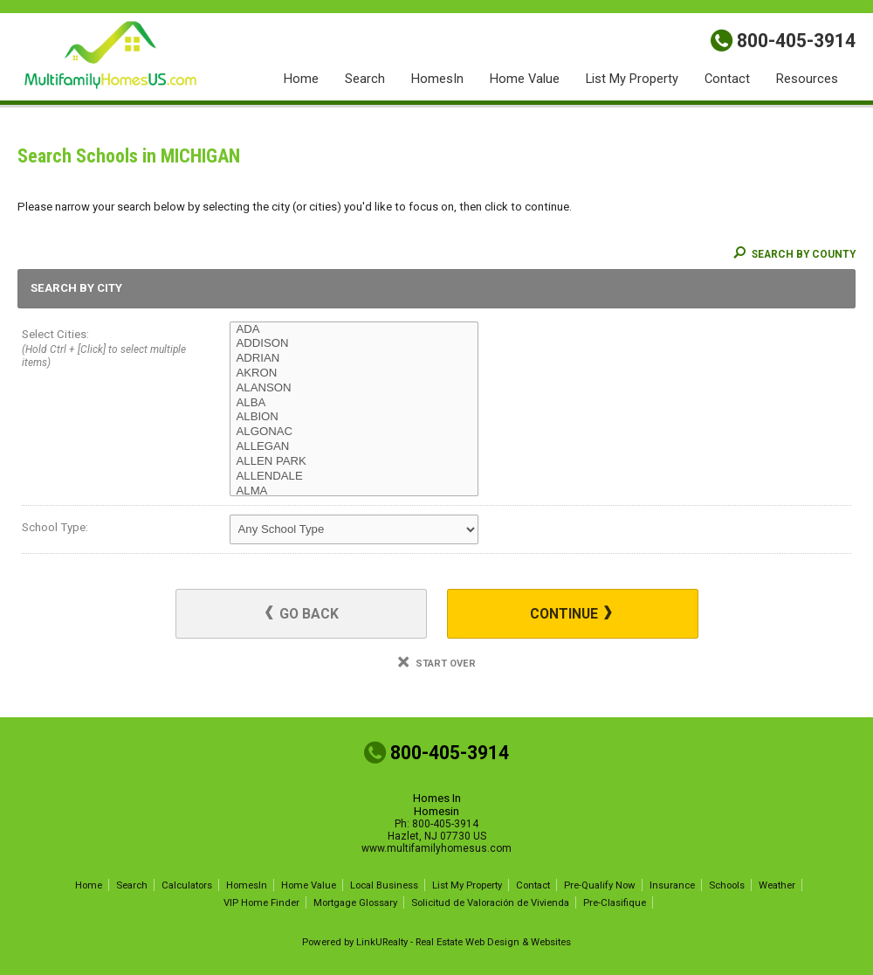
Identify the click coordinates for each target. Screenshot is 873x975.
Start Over (437, 663)
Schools (727, 885)
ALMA (354, 491)
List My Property (632, 78)
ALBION (354, 417)
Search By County (794, 254)
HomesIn (437, 78)
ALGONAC (354, 432)
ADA (354, 329)
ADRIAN (354, 358)
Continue (571, 613)
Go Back (302, 613)
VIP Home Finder (261, 902)
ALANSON (354, 388)
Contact (727, 78)
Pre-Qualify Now (600, 885)
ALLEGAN (354, 446)
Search (365, 78)
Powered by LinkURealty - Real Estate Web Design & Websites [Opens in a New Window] (436, 942)
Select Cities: (105, 350)
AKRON (354, 373)
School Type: (55, 527)
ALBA (354, 403)
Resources (807, 78)
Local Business (384, 885)
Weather (777, 885)
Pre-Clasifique (614, 902)
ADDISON (354, 343)
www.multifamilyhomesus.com (436, 848)
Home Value (525, 78)
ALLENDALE (354, 476)
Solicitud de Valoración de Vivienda (490, 902)
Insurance (672, 885)
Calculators (187, 885)
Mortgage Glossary (355, 902)
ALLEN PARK (354, 461)
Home (301, 78)
